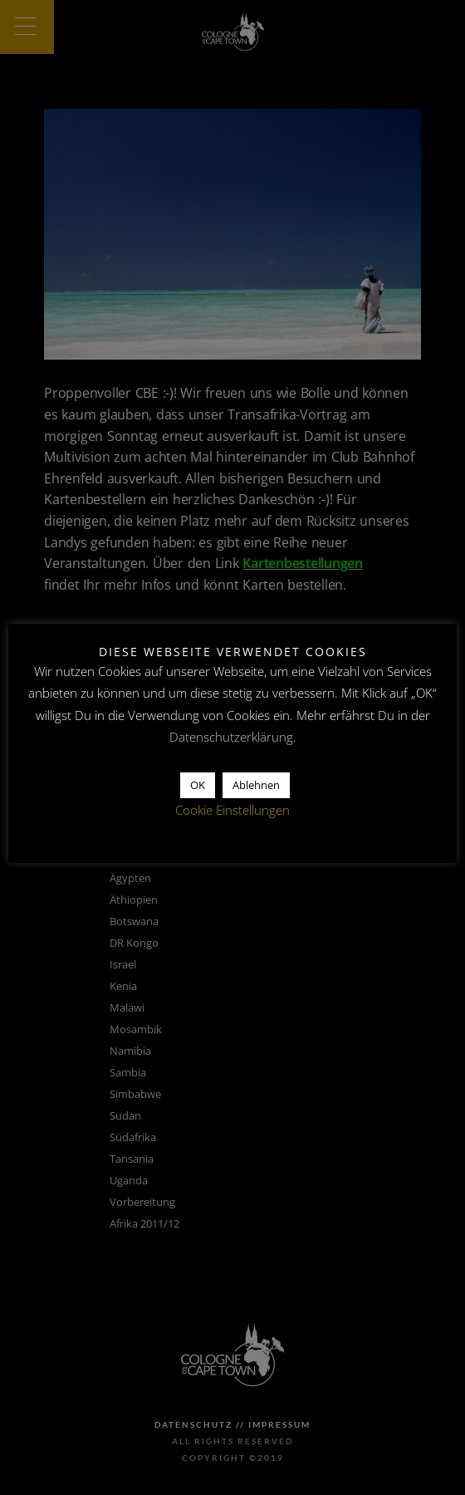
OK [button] (197, 784)
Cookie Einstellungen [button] (232, 809)
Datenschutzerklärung (231, 736)
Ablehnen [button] (256, 784)
